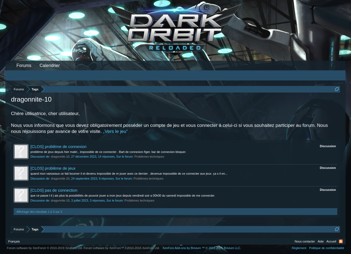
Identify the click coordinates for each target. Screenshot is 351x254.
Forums (23, 65)
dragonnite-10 (60, 156)
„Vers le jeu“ (115, 131)
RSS (341, 241)
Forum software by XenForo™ (122, 248)
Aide (321, 241)
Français (14, 241)
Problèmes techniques (149, 156)
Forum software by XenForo (45, 248)
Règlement (299, 248)
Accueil (331, 241)
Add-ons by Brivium (201, 248)
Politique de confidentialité (326, 248)
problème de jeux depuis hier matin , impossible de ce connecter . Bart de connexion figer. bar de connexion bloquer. (108, 151)
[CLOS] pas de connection (53, 190)
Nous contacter (305, 241)
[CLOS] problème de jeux (53, 168)
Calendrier (49, 65)
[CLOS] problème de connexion (58, 146)
